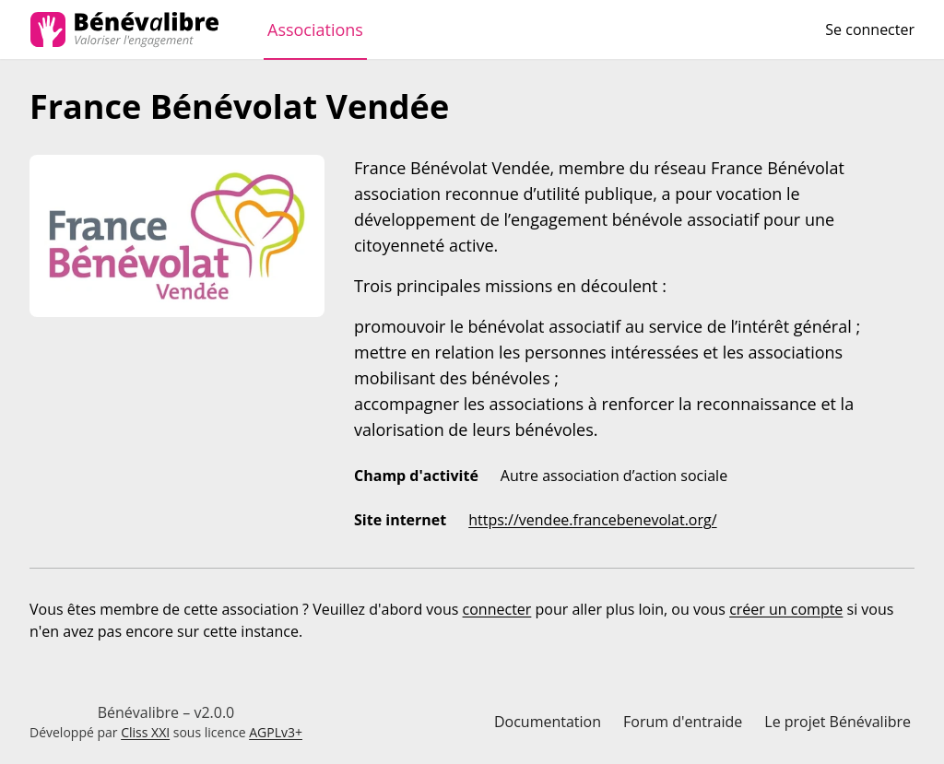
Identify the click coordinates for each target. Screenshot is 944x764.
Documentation (547, 721)
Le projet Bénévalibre (837, 721)
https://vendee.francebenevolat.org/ (592, 520)
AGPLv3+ (275, 732)
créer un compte (786, 609)
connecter (497, 609)
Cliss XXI (145, 732)
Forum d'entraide (682, 721)
